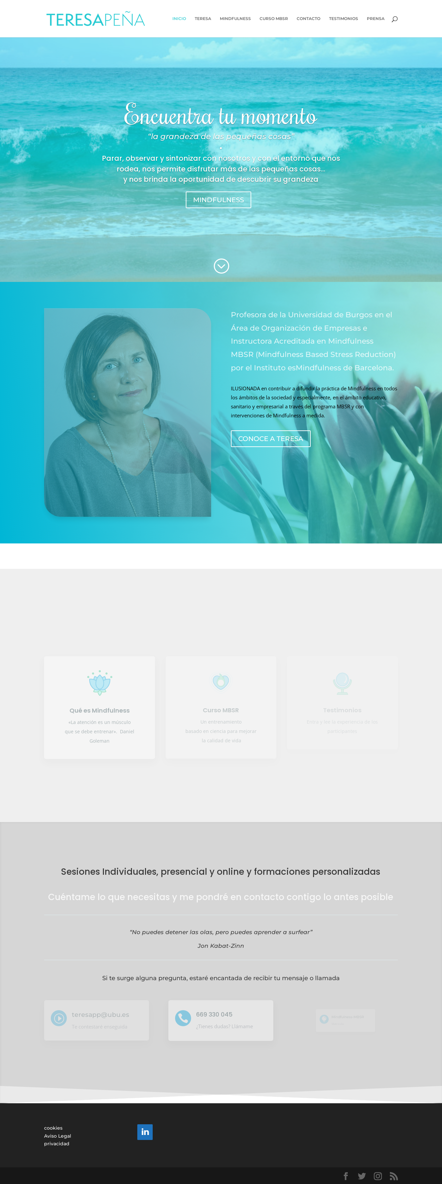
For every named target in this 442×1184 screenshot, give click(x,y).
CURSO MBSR (274, 18)
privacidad (56, 1144)
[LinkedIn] (145, 1132)
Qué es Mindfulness (99, 710)
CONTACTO (308, 18)
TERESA (203, 18)
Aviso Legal (57, 1136)
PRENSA (376, 18)
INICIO (179, 18)
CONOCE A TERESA (270, 439)
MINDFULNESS (235, 18)
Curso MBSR (221, 710)
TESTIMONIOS (343, 18)
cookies (53, 1128)
